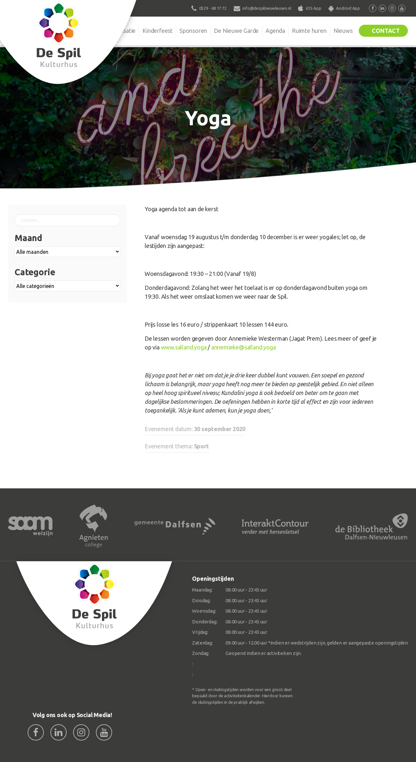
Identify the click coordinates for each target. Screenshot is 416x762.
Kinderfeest (157, 30)
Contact (386, 30)
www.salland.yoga (184, 347)
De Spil (87, 30)
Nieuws (343, 30)
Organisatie (121, 30)
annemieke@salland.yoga (243, 347)
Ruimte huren (309, 30)
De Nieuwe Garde (236, 30)
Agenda (275, 30)
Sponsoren (193, 30)
